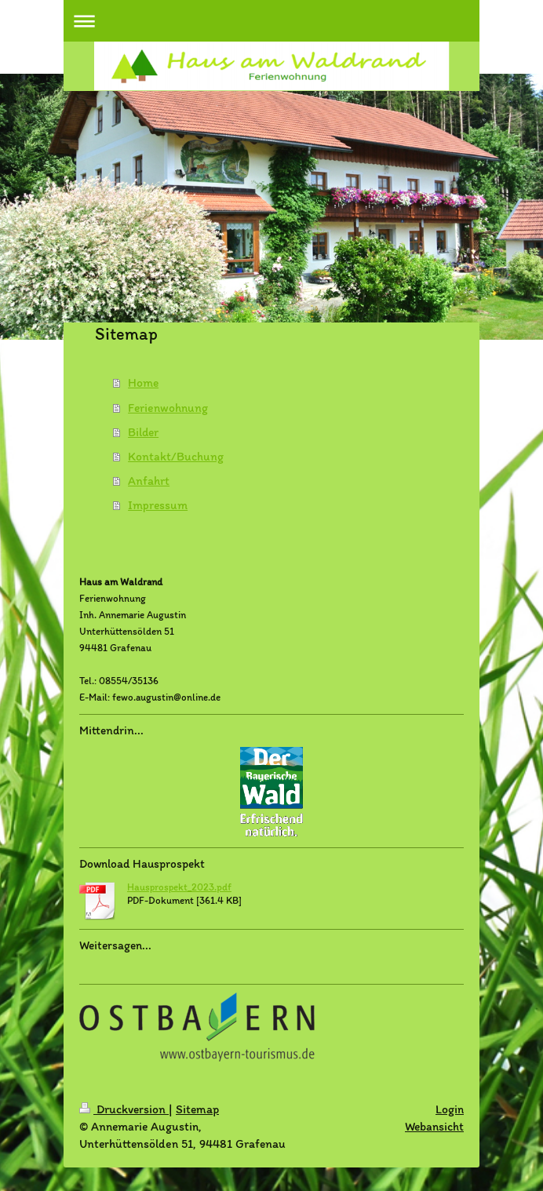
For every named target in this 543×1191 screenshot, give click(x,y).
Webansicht (434, 1126)
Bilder (143, 431)
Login (449, 1109)
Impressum (158, 504)
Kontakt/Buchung (176, 456)
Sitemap (197, 1109)
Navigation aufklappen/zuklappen (271, 21)
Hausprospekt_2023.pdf (179, 887)
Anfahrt (148, 480)
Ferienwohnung (168, 407)
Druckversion (124, 1109)
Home (143, 382)
